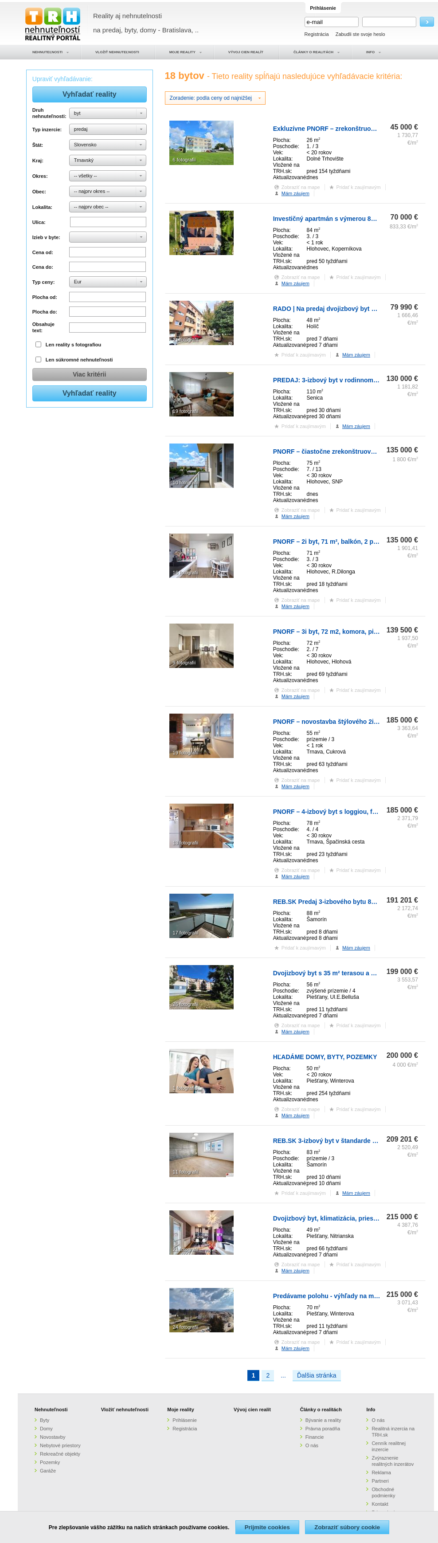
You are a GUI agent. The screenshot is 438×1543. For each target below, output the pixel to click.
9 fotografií (184, 662)
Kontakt (380, 1504)
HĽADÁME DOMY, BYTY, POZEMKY (325, 1056)
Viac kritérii (89, 374)
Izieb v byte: (46, 237)
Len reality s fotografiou (73, 344)
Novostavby (52, 1437)
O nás (311, 1445)
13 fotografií (186, 842)
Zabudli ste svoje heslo (360, 34)
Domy (46, 1428)
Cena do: (42, 267)
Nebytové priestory (60, 1445)
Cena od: (42, 252)
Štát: (37, 145)
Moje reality (180, 1409)
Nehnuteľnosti (51, 1409)
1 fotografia (185, 1088)
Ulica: (39, 222)
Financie (314, 1437)
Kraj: (37, 160)
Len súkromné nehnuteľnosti (79, 359)
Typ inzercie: (47, 129)
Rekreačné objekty (60, 1454)
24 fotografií (186, 1327)
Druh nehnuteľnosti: (49, 113)
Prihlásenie (184, 1420)
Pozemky (50, 1462)
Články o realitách (321, 1409)
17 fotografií (186, 932)
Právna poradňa (322, 1428)
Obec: (39, 191)
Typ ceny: (43, 282)
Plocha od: (44, 297)
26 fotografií (186, 1004)
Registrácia (317, 34)
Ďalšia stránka (316, 1375)
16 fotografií (186, 572)
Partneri (380, 1481)
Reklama (381, 1472)
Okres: (40, 176)
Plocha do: (44, 311)
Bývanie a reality (323, 1420)
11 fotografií (186, 249)
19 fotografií (186, 411)
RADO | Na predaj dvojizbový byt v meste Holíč (342, 308)
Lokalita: (42, 207)
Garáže (48, 1470)
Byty (44, 1420)
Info (370, 1409)
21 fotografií (186, 339)
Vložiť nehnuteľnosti (125, 1409)
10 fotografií (186, 482)
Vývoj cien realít (252, 1409)
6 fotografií (184, 159)
